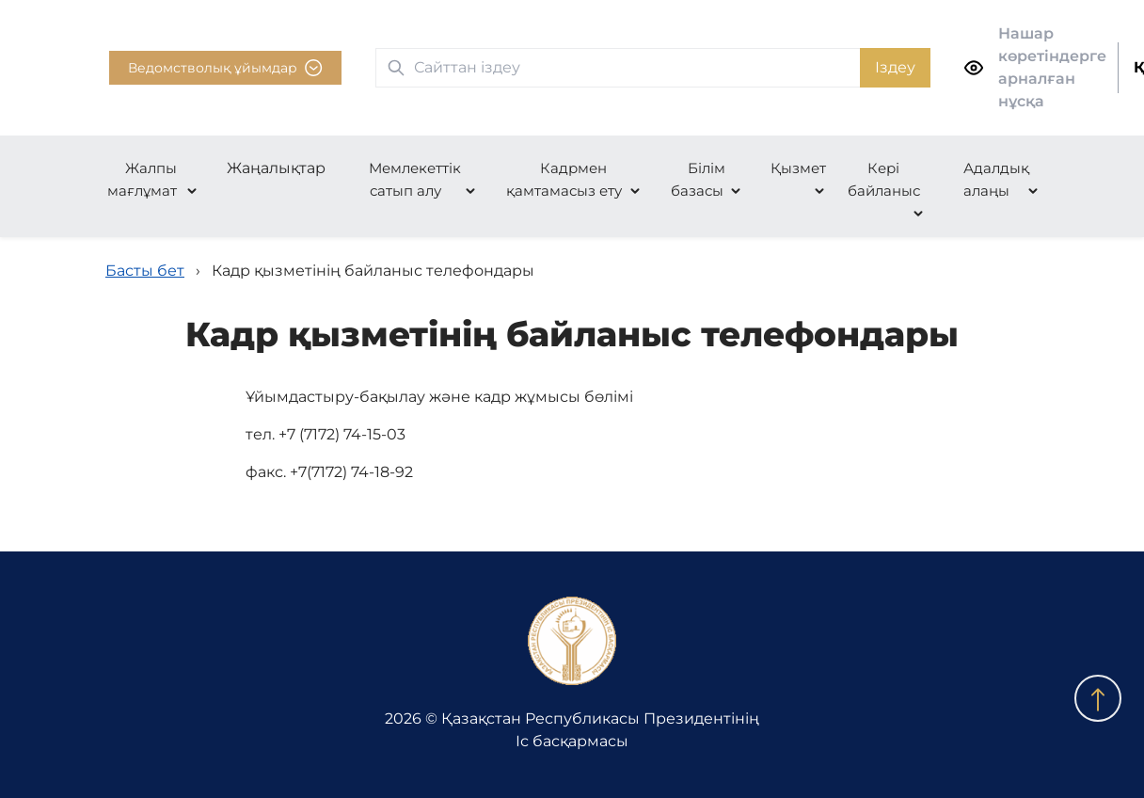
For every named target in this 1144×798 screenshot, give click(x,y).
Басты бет (144, 270)
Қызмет (798, 168)
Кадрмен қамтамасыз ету (564, 179)
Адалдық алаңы (996, 179)
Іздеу (895, 67)
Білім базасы (698, 179)
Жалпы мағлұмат (142, 179)
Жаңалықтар (276, 168)
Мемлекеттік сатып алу (415, 179)
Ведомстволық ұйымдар (225, 67)
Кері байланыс (884, 179)
